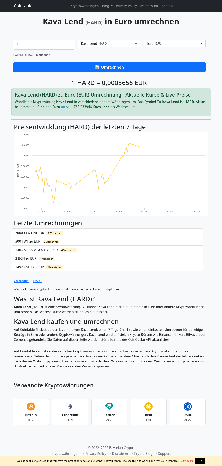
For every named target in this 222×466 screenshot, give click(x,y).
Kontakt (167, 6)
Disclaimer (120, 453)
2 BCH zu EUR (34, 258)
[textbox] (107, 43)
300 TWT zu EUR (37, 241)
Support (164, 453)
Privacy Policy (126, 6)
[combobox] (109, 43)
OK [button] (200, 461)
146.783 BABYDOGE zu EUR (46, 250)
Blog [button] (106, 6)
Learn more (186, 461)
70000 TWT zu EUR (39, 233)
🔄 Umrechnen (109, 67)
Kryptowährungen (84, 6)
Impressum (149, 6)
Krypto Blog (143, 453)
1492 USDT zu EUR (39, 267)
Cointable (23, 6)
